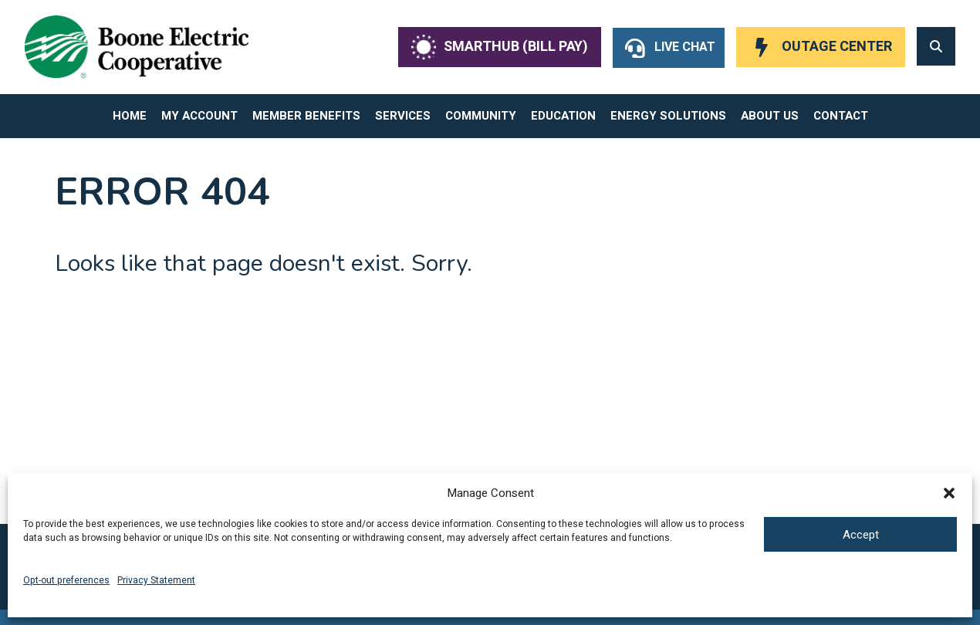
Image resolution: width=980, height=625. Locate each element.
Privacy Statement (156, 580)
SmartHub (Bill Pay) (516, 46)
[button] (949, 493)
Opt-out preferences (66, 580)
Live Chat (684, 47)
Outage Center (837, 46)
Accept (861, 534)
